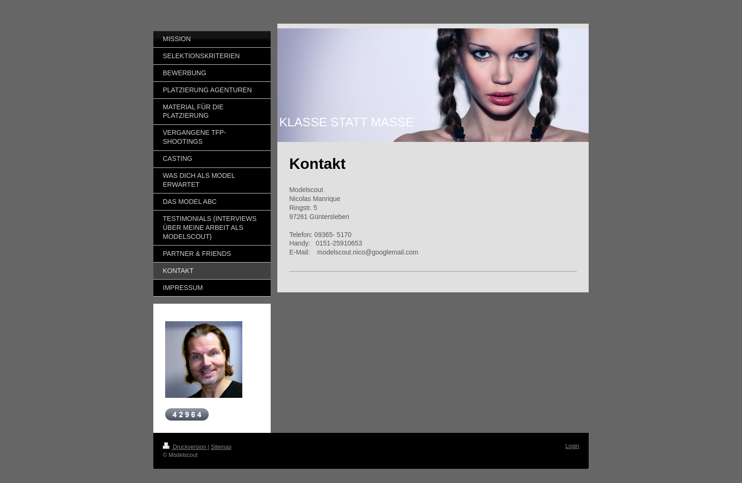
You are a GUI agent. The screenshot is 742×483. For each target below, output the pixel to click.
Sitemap (221, 447)
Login (572, 446)
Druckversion (185, 447)
